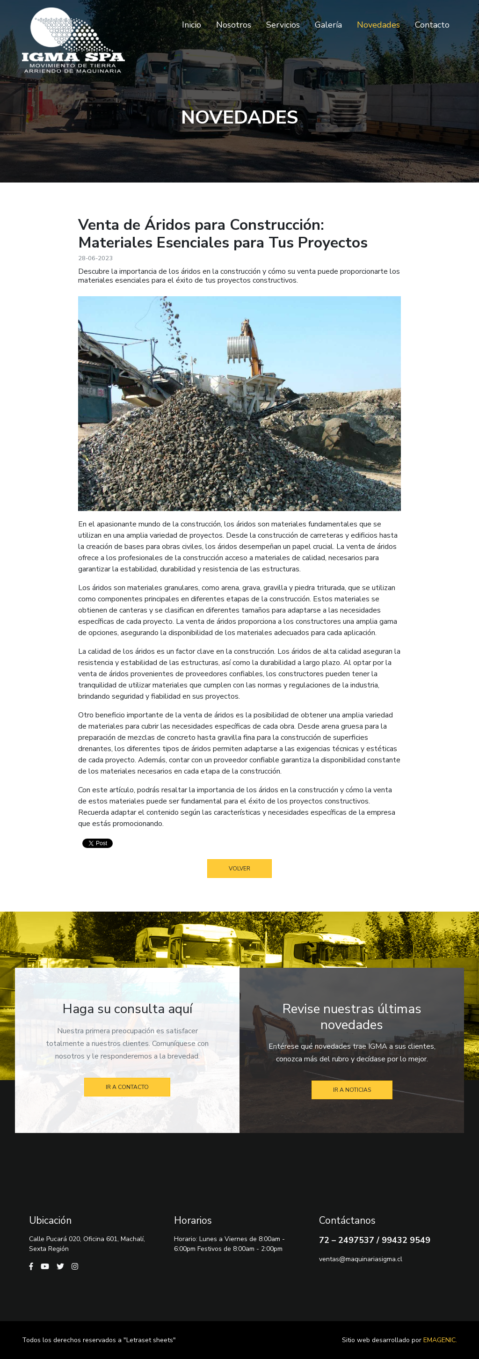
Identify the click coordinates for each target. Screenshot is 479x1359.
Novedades (378, 24)
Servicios (283, 24)
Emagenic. (440, 1340)
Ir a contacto (127, 1087)
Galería (328, 24)
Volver (239, 868)
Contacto (432, 24)
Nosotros (233, 24)
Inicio (191, 24)
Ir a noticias (352, 1090)
